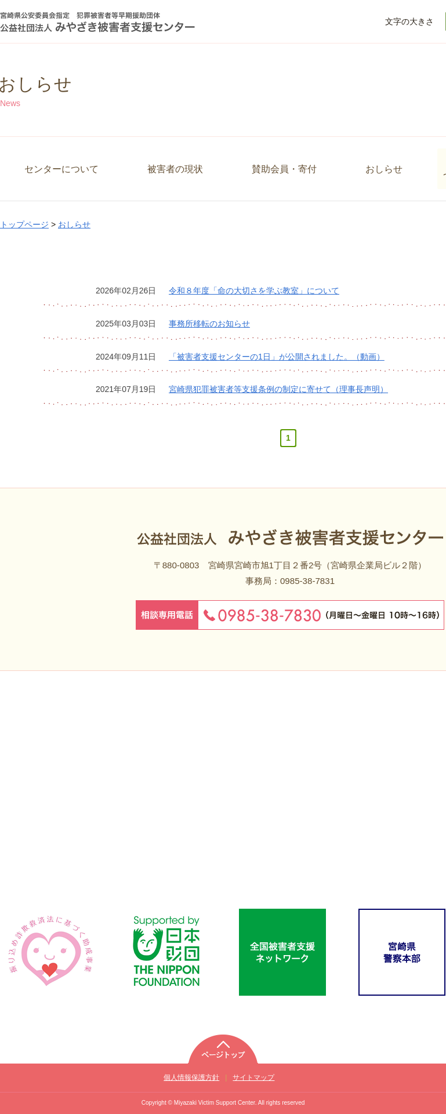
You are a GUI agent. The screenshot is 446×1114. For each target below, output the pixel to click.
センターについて (61, 169)
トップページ (24, 224)
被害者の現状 (175, 169)
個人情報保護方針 (191, 1077)
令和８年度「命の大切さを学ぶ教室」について (254, 290)
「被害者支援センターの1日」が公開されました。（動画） (277, 356)
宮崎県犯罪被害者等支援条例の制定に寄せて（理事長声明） (278, 389)
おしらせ (384, 169)
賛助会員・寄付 (284, 169)
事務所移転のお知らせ (209, 323)
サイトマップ (253, 1077)
